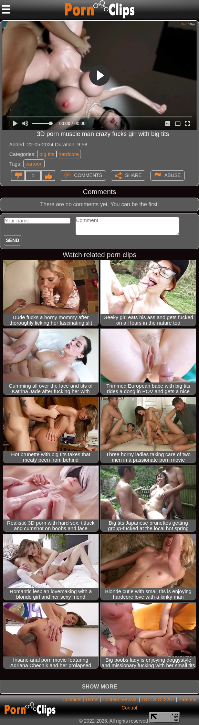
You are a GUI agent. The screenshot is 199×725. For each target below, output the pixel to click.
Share (133, 175)
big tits (46, 154)
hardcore (69, 154)
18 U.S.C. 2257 (158, 699)
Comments (88, 175)
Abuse (173, 175)
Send (12, 240)
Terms (91, 699)
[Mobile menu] (6, 9)
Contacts (71, 699)
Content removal (120, 699)
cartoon (34, 164)
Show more (99, 687)
